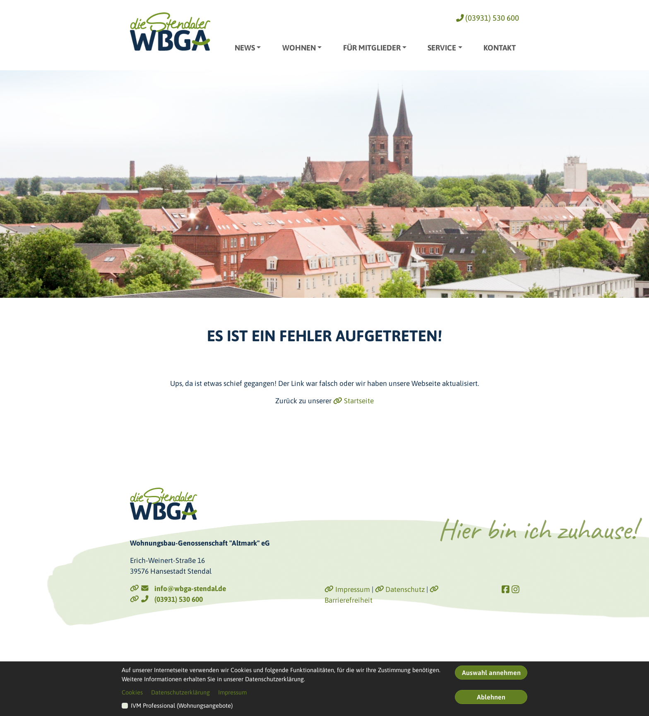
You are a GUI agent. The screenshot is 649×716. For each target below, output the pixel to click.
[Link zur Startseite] (170, 31)
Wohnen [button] (299, 47)
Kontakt (499, 47)
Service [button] (442, 47)
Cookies (132, 692)
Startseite (353, 401)
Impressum (347, 589)
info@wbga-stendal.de (178, 588)
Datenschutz (400, 589)
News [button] (245, 47)
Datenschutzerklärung (180, 692)
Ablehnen (491, 697)
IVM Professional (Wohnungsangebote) (182, 705)
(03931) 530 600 (487, 18)
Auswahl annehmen (491, 672)
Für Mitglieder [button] (372, 47)
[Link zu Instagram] (515, 589)
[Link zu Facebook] (506, 589)
